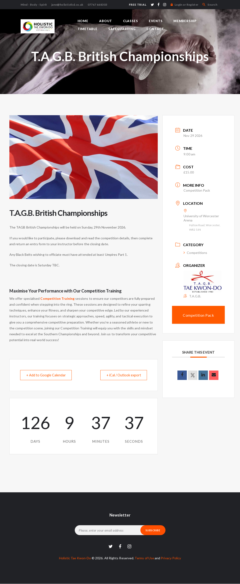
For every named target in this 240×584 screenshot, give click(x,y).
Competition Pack (197, 190)
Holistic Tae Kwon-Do (74, 558)
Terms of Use (145, 558)
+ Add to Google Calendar (47, 375)
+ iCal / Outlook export (122, 375)
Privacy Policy (172, 558)
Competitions (195, 253)
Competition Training (57, 298)
